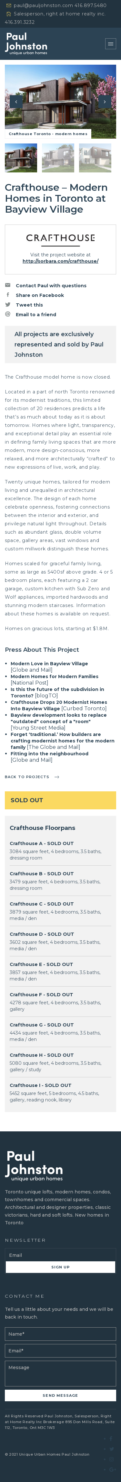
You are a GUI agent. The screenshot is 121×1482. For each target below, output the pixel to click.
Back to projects (27, 777)
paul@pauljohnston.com (43, 5)
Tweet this (24, 304)
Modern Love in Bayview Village (49, 664)
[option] (60, 102)
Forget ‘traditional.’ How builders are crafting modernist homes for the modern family (63, 741)
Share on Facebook (34, 295)
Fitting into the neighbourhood (49, 754)
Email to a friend (30, 314)
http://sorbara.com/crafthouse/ (60, 261)
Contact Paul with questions (45, 285)
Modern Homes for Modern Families (54, 676)
